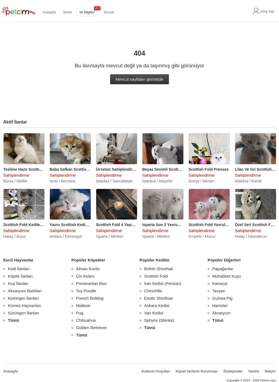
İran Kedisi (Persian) (162, 283)
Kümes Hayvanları (24, 305)
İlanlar (67, 12)
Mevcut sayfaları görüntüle (139, 79)
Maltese (83, 305)
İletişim (270, 371)
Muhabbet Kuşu (226, 276)
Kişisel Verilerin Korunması (196, 371)
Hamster (220, 305)
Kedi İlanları (18, 268)
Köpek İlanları (20, 276)
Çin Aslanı (85, 276)
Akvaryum (221, 313)
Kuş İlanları (18, 283)
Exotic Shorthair (158, 298)
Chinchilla (153, 290)
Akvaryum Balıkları (25, 290)
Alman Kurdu (88, 268)
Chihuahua (86, 320)
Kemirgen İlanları (23, 298)
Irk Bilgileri (87, 12)
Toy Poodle (86, 290)
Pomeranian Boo (91, 283)
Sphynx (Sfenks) (159, 320)
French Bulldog (90, 298)
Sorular (109, 12)
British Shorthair (158, 268)
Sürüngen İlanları (23, 313)
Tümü (13, 320)
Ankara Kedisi (156, 305)
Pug (79, 313)
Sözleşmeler (233, 371)
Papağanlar (222, 268)
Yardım (253, 371)
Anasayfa (49, 12)
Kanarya (220, 283)
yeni (97, 8)
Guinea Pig (222, 298)
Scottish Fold (156, 276)
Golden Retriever (91, 327)
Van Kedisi (153, 313)
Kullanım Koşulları (156, 371)
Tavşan (218, 290)
